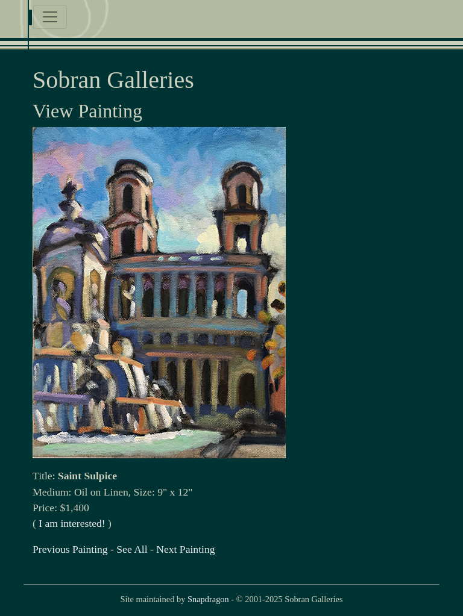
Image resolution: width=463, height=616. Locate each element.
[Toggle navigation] (50, 17)
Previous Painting (70, 549)
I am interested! (72, 523)
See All (131, 549)
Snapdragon (208, 599)
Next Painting (185, 549)
